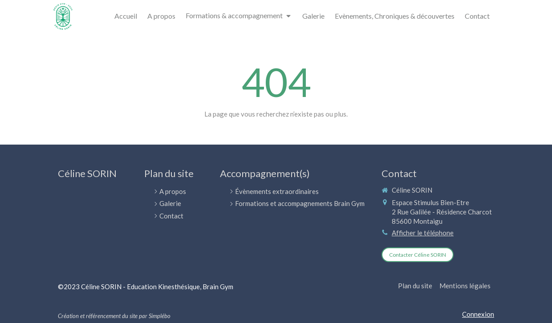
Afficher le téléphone (423, 233)
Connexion (478, 314)
